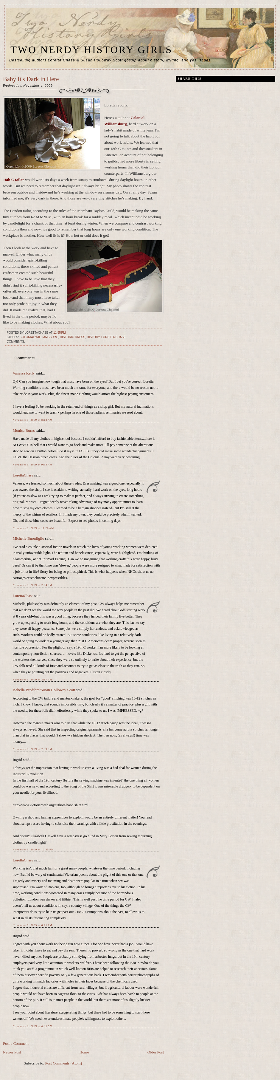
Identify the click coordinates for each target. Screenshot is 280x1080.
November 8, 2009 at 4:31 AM (33, 1026)
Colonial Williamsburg (39, 337)
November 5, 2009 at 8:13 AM (33, 419)
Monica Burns (24, 430)
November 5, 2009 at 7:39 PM (32, 749)
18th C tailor (14, 179)
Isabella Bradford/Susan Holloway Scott (44, 690)
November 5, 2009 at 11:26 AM (33, 528)
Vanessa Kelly (24, 373)
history (93, 337)
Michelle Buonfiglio (28, 538)
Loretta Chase (113, 337)
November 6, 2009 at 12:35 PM (33, 849)
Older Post (155, 1052)
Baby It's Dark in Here (31, 78)
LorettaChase (23, 475)
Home (84, 1052)
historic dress (72, 337)
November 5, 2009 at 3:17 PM (32, 679)
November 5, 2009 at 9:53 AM (33, 464)
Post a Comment (16, 1043)
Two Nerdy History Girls (91, 49)
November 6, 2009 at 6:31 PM (32, 925)
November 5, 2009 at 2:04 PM (32, 585)
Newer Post (12, 1052)
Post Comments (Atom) (63, 1063)
